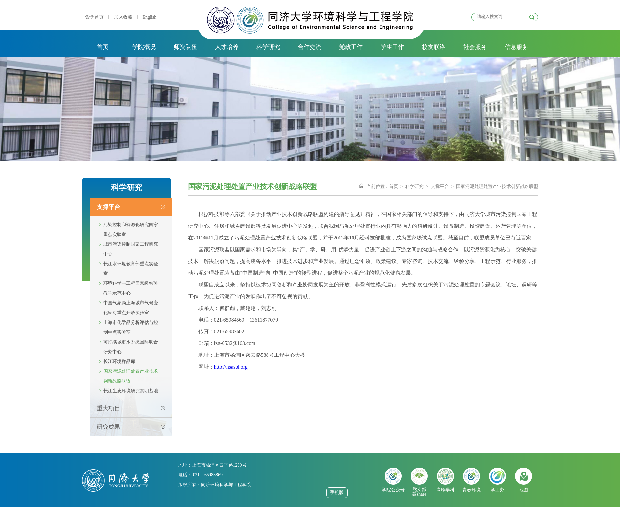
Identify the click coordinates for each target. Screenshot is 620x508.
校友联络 (433, 47)
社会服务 (475, 47)
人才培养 (226, 47)
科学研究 (268, 47)
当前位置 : (377, 186)
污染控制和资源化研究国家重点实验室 (130, 229)
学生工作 (392, 47)
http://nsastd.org (231, 367)
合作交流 (309, 47)
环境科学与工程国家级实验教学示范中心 (130, 288)
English (150, 17)
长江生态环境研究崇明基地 (130, 390)
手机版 (337, 492)
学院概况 (144, 47)
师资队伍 (185, 47)
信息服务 (516, 47)
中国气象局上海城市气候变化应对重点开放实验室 (130, 307)
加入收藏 (123, 17)
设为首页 (94, 17)
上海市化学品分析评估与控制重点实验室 (130, 327)
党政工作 (351, 47)
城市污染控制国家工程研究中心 (130, 249)
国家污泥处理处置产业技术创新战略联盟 (130, 376)
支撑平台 (440, 186)
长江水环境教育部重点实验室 (130, 268)
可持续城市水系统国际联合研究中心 (130, 347)
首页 (102, 47)
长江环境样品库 (119, 361)
